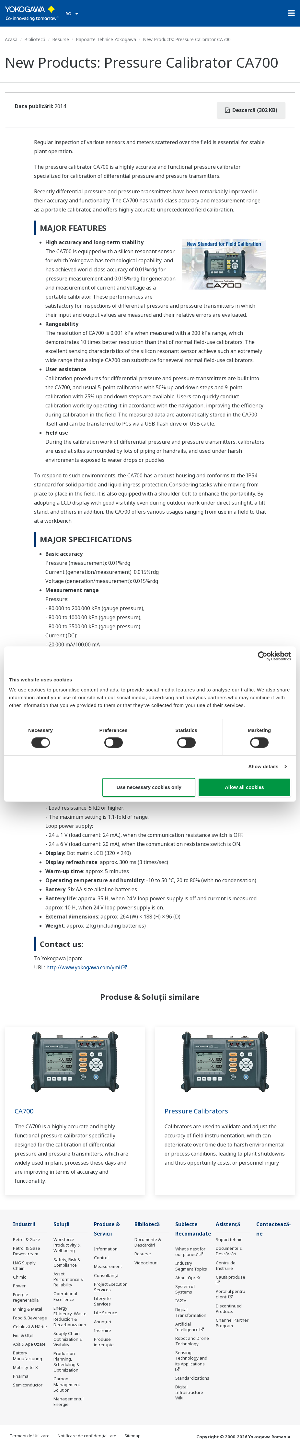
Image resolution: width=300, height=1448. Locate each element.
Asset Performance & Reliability (68, 1279)
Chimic (19, 1277)
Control (101, 1257)
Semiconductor (27, 1385)
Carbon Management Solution (66, 1384)
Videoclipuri (145, 1263)
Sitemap (132, 1436)
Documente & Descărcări (147, 1242)
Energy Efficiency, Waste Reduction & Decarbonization (70, 1316)
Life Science (105, 1313)
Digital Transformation (190, 1312)
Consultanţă (106, 1275)
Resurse (60, 39)
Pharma (21, 1376)
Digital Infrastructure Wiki (189, 1392)
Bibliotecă (34, 39)
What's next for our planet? (190, 1251)
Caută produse (230, 1277)
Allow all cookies (244, 787)
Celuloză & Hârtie (30, 1326)
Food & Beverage (30, 1318)
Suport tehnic (229, 1239)
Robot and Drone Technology (192, 1341)
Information (106, 1249)
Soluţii (61, 1224)
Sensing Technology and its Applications (191, 1358)
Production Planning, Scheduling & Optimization (66, 1362)
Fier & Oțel (23, 1335)
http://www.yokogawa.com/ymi (86, 967)
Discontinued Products (229, 1308)
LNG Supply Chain (24, 1265)
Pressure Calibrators (196, 1111)
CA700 (24, 1111)
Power (19, 1286)
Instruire (102, 1330)
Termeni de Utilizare (30, 1436)
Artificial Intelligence (187, 1326)
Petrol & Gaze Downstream (26, 1251)
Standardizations (192, 1378)
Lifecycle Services (102, 1301)
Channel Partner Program (232, 1322)
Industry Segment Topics (191, 1265)
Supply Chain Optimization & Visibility (67, 1338)
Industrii (24, 1224)
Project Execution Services (111, 1287)
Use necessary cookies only (149, 787)
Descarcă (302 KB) (251, 110)
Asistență (228, 1224)
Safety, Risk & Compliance (66, 1262)
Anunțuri (102, 1322)
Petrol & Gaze (26, 1239)
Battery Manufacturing (27, 1355)
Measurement (108, 1266)
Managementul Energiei (68, 1401)
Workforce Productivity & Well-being (66, 1245)
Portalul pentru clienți (230, 1294)
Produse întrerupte (104, 1342)
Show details (263, 766)
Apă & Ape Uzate (29, 1344)
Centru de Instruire (226, 1265)
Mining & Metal (27, 1309)
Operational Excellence (65, 1296)
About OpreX (188, 1278)
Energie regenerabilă (26, 1297)
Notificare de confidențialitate (87, 1436)
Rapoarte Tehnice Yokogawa (106, 39)
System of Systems (185, 1289)
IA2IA (180, 1301)
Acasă (11, 39)
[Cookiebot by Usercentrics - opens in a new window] (262, 656)
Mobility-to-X (25, 1367)
